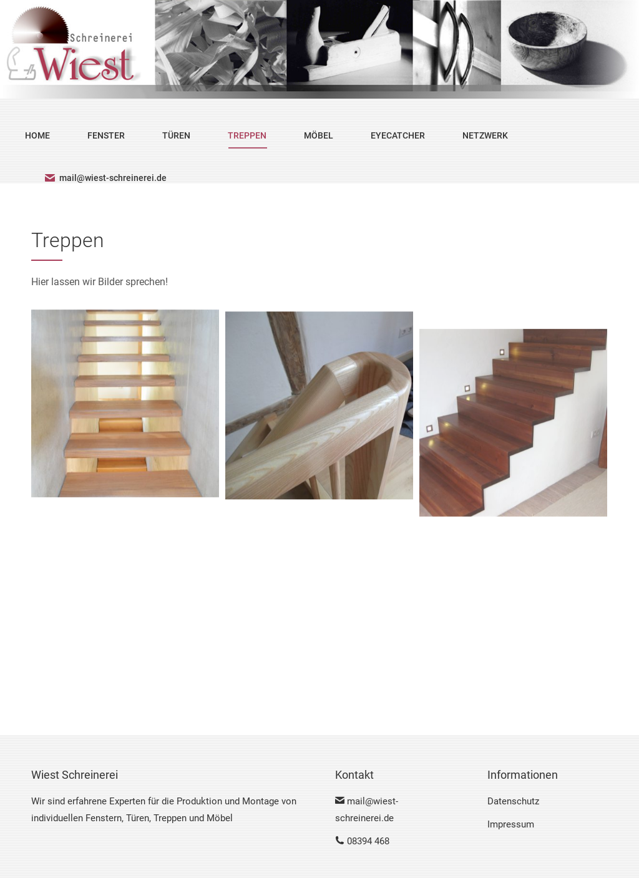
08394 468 (362, 841)
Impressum (510, 824)
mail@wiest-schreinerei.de (105, 178)
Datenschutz (513, 801)
